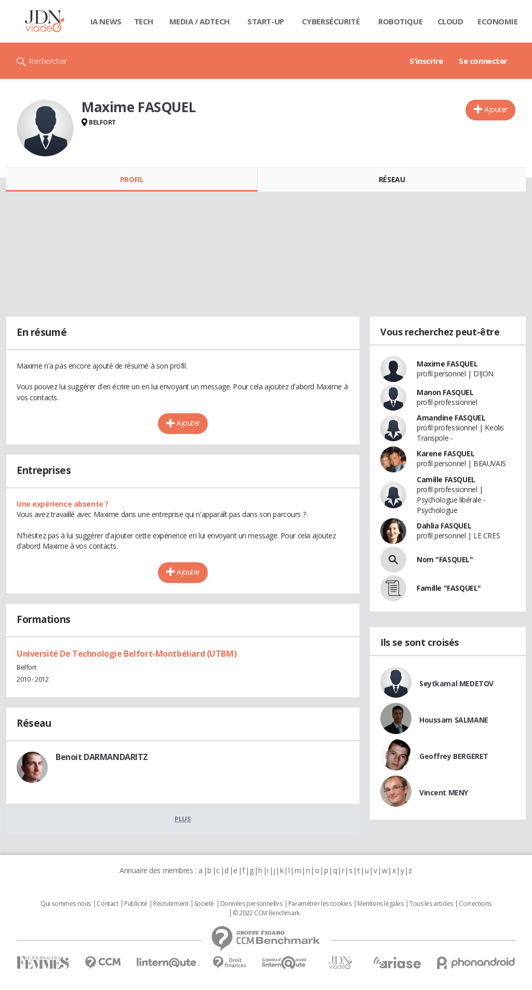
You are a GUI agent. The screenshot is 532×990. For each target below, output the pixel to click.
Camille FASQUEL (446, 479)
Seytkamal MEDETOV (456, 683)
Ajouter (496, 109)
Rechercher (48, 61)
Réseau (392, 179)
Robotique (400, 21)
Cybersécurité (331, 21)
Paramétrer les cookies (320, 903)
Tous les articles (431, 903)
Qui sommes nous (66, 903)
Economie (497, 21)
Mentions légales (380, 903)
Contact (107, 903)
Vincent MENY (443, 792)
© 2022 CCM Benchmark (266, 913)
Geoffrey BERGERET (453, 756)
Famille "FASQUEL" (449, 588)
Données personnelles (251, 903)
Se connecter (483, 61)
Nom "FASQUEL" (445, 559)
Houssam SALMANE (453, 720)
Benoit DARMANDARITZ (102, 757)
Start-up (265, 21)
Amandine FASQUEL (451, 418)
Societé (204, 903)
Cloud (450, 21)
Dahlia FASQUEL (444, 526)
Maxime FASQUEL (447, 364)
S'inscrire (426, 61)
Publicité (135, 903)
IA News (106, 21)
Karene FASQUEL (445, 453)
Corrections (475, 903)
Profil (131, 179)
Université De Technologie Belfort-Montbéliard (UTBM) (126, 653)
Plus (183, 818)
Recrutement (170, 903)
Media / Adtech (199, 21)
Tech (143, 21)
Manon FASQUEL (445, 392)
